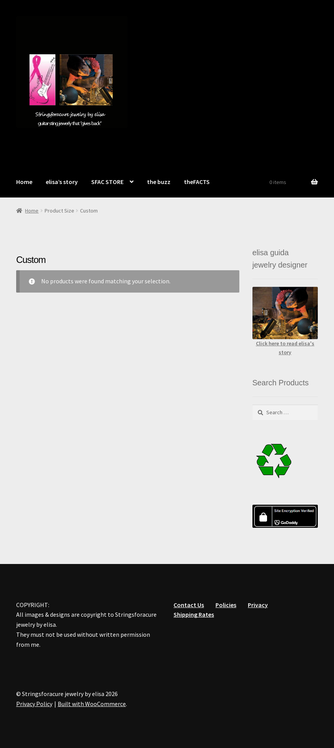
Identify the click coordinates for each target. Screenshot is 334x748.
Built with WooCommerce (92, 704)
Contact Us (189, 605)
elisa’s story (62, 182)
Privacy (258, 605)
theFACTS (197, 182)
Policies (225, 605)
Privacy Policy (34, 704)
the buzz (158, 182)
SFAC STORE (107, 182)
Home (24, 182)
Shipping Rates (194, 614)
